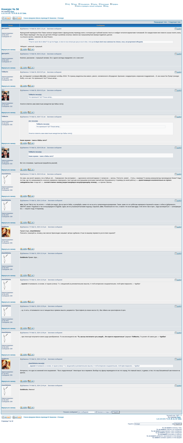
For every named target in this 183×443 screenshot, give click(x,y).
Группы (94, 4)
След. (24, 13)
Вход (105, 6)
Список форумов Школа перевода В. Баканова (40, 18)
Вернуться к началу (8, 50)
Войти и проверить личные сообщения (88, 6)
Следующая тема (175, 22)
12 (21, 13)
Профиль (114, 4)
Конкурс (61, 18)
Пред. (12, 11)
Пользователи (83, 4)
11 (18, 13)
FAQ (67, 4)
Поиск (74, 4)
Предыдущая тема (160, 22)
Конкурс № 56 (10, 9)
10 (16, 13)
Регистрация (104, 4)
